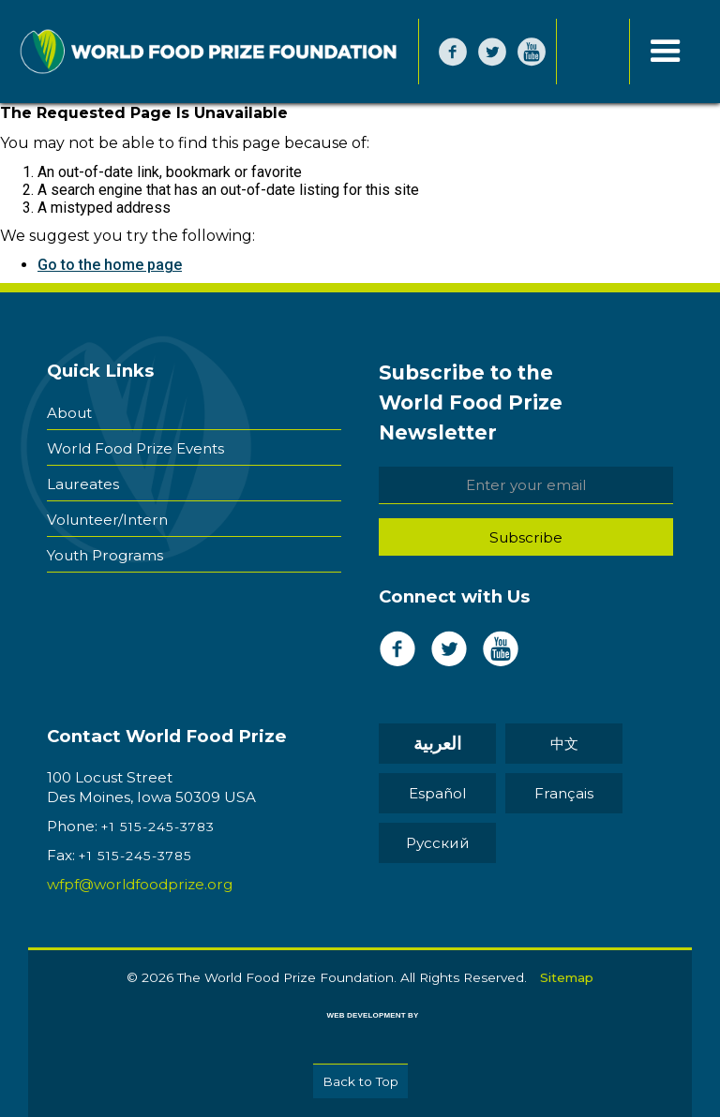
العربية (437, 743)
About (69, 413)
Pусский (438, 843)
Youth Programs (105, 555)
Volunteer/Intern (107, 520)
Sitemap (566, 977)
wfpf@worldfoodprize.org (139, 884)
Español (437, 793)
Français (563, 793)
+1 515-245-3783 (158, 826)
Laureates (83, 484)
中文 (564, 743)
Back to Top (360, 1081)
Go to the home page (110, 265)
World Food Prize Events (135, 448)
